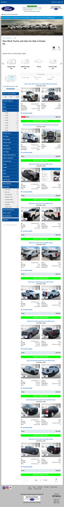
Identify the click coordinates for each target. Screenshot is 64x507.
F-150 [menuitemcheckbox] (6, 118)
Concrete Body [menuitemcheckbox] (9, 199)
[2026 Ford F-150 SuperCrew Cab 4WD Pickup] (41, 321)
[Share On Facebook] (3, 488)
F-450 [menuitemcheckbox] (6, 125)
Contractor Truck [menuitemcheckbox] (9, 202)
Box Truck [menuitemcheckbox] (7, 189)
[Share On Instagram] (7, 488)
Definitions (39, 487)
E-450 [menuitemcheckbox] (6, 115)
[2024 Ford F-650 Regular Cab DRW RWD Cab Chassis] (41, 84)
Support (30, 488)
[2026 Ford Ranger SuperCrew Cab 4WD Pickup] (41, 360)
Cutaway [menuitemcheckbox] (7, 204)
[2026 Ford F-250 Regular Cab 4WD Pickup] (41, 282)
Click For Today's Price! (40, 121)
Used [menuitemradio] (17, 97)
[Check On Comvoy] (10, 488)
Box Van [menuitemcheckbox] (7, 192)
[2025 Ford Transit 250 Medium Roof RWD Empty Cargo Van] (41, 125)
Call (59, 48)
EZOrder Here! (50, 17)
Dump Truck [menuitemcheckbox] (8, 207)
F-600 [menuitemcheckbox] (6, 130)
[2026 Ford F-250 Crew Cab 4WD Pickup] (41, 164)
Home (29, 487)
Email (53, 48)
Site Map (46, 487)
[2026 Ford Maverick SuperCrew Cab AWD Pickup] (41, 400)
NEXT (56, 480)
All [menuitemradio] (5, 97)
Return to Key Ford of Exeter (10, 14)
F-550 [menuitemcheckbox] (6, 128)
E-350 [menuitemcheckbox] (6, 113)
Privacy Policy (53, 487)
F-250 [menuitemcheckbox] (6, 120)
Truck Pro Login (37, 488)
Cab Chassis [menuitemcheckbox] (8, 194)
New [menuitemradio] (11, 97)
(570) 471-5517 (37, 9)
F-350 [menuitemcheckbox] (6, 123)
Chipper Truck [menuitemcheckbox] (8, 197)
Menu (4, 2)
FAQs (34, 487)
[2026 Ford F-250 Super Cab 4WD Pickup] (41, 203)
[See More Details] (26, 113)
